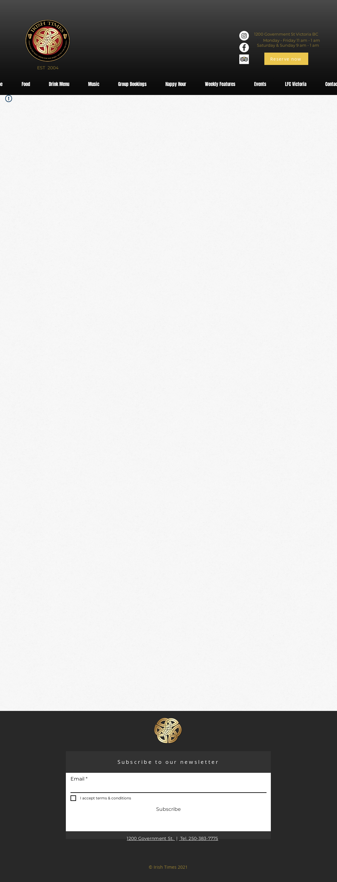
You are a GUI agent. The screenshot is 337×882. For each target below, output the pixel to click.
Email (77, 779)
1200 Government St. (151, 838)
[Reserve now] (286, 59)
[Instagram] (244, 36)
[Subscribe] (168, 809)
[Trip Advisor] (244, 59)
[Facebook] (244, 47)
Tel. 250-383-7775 (198, 838)
